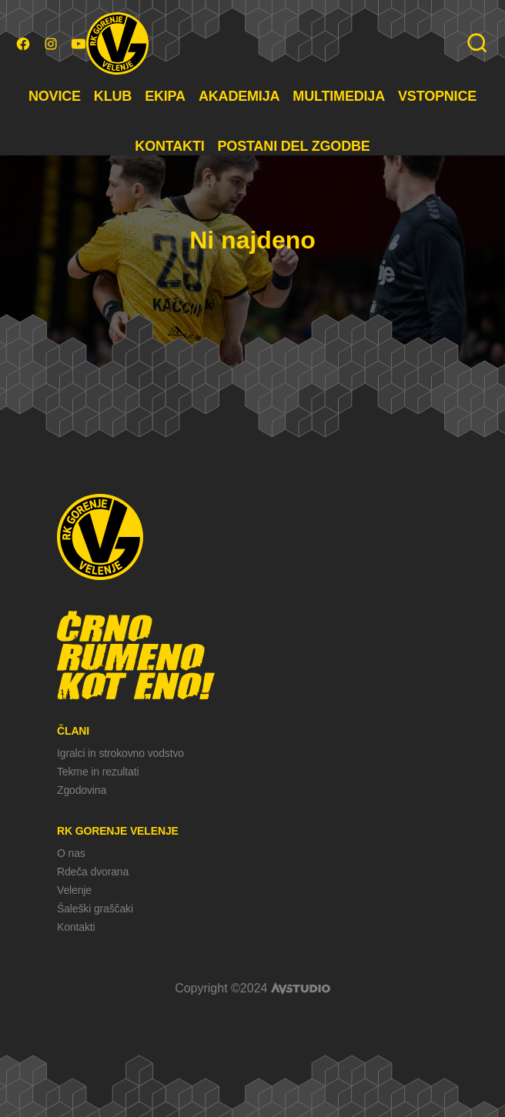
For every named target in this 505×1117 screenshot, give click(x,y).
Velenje (74, 890)
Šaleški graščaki (95, 908)
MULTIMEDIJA (339, 96)
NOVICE (54, 96)
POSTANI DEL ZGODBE (294, 146)
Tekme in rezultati (98, 771)
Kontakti (76, 927)
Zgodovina (81, 790)
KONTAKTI (169, 146)
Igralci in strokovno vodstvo (120, 753)
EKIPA (165, 96)
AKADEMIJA (239, 96)
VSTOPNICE (437, 96)
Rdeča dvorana (93, 871)
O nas (71, 853)
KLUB (113, 96)
